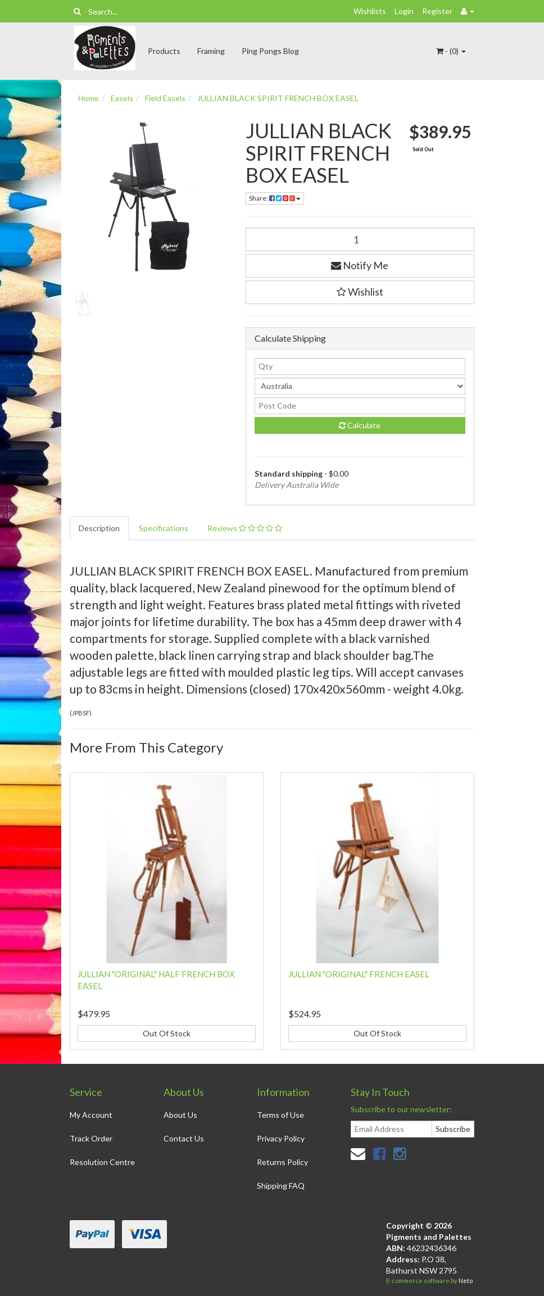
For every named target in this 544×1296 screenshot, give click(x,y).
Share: (275, 198)
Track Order (91, 1138)
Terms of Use (280, 1115)
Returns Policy (282, 1162)
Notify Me (359, 265)
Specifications (163, 528)
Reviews (244, 528)
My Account (91, 1115)
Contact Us (184, 1138)
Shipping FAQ (281, 1185)
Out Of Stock (167, 1033)
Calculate (359, 425)
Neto (466, 1280)
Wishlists (369, 11)
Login (404, 11)
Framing (211, 51)
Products (164, 51)
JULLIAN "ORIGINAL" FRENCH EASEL (358, 974)
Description (99, 528)
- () (451, 51)
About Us (180, 1115)
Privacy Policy (281, 1138)
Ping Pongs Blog (270, 51)
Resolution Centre (102, 1162)
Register (437, 11)
